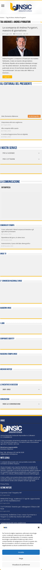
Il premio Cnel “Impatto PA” (11, 493)
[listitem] (29, 204)
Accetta (21, 552)
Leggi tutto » (7, 77)
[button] (39, 527)
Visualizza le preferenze (21, 565)
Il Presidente (18, 34)
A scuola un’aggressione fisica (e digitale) (14, 134)
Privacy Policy (4, 484)
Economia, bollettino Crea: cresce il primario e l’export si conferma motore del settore (18, 516)
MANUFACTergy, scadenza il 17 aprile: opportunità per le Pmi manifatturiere (20, 500)
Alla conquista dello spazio (9, 128)
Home (2, 17)
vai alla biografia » (34, 116)
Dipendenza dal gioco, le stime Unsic (13, 237)
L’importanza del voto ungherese (11, 122)
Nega (21, 558)
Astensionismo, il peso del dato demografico (15, 243)
